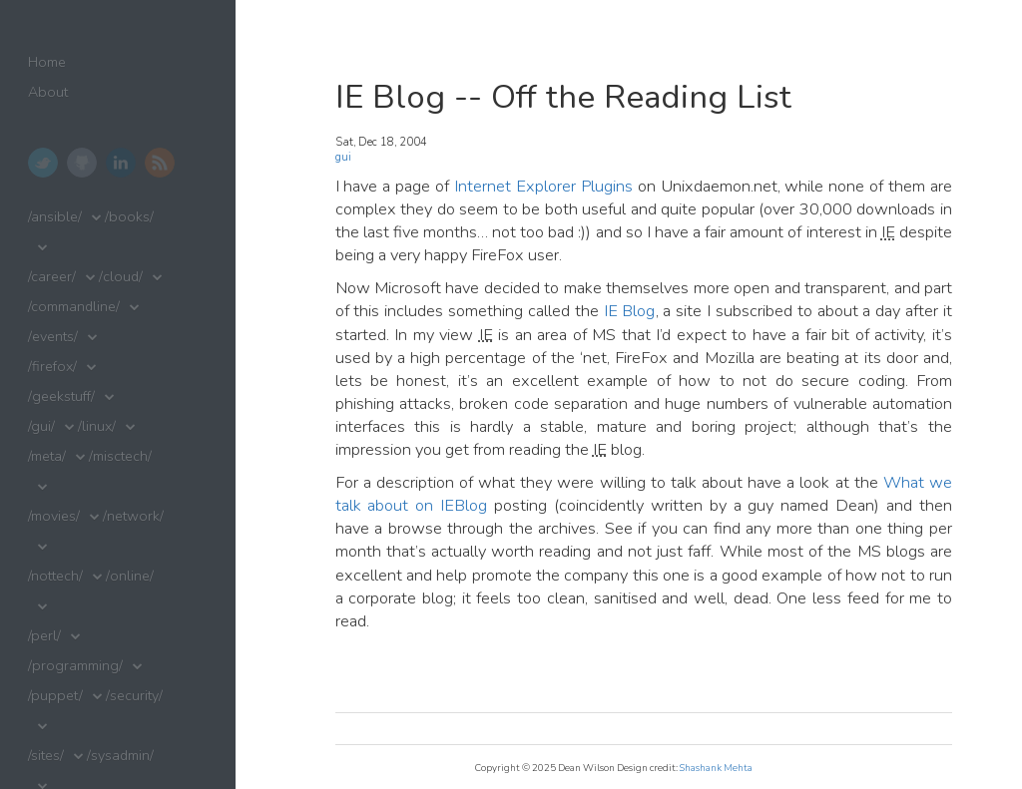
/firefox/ (52, 366)
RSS (160, 163)
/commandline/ (74, 306)
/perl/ (44, 635)
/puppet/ (55, 695)
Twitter (43, 163)
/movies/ (54, 516)
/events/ (53, 336)
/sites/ (46, 755)
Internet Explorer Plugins (543, 186)
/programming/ (75, 665)
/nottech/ (55, 576)
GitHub (82, 163)
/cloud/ (121, 276)
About (48, 92)
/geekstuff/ (61, 396)
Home (47, 62)
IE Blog (630, 310)
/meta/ (47, 456)
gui (343, 157)
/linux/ (97, 426)
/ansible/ (55, 216)
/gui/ (41, 426)
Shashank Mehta (716, 767)
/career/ (52, 276)
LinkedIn (121, 163)
